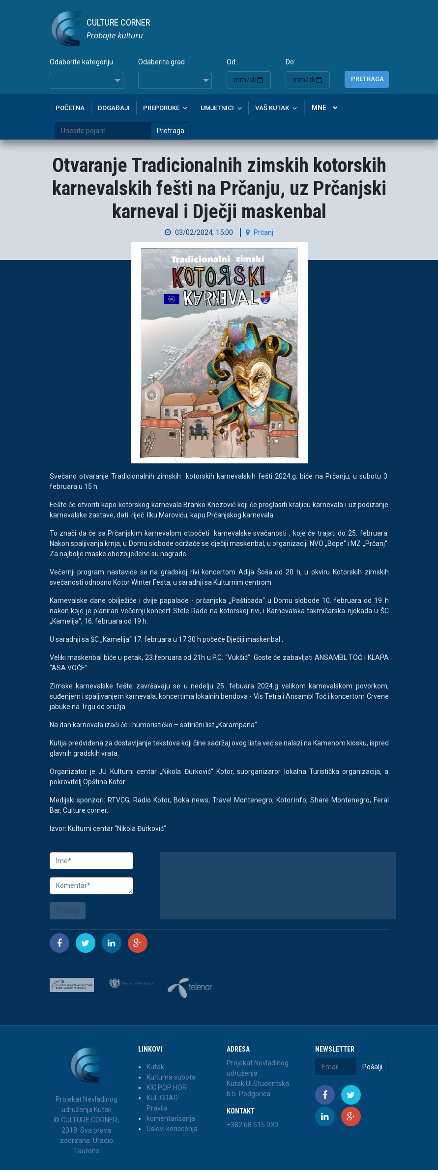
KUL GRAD (162, 1098)
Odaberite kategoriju (81, 62)
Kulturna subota (171, 1077)
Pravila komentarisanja (170, 1113)
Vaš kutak (272, 108)
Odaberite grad (161, 62)
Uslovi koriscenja (172, 1129)
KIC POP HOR (166, 1087)
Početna (70, 108)
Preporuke (161, 108)
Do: (290, 62)
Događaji (114, 108)
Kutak (155, 1067)
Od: (232, 62)
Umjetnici (217, 108)
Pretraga (367, 79)
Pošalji (67, 910)
